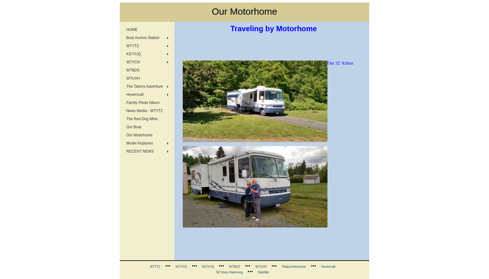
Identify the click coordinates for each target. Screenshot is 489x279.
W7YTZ (132, 46)
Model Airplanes (139, 143)
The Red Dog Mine (142, 119)
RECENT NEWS (140, 151)
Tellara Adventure (294, 266)
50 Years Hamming (229, 272)
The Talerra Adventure (144, 86)
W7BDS (133, 70)
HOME (132, 29)
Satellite (263, 272)
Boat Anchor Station (142, 38)
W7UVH (133, 78)
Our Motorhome (139, 135)
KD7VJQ (133, 54)
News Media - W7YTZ (144, 111)
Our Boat (133, 127)
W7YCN (133, 62)
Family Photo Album (143, 102)
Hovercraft (134, 94)
